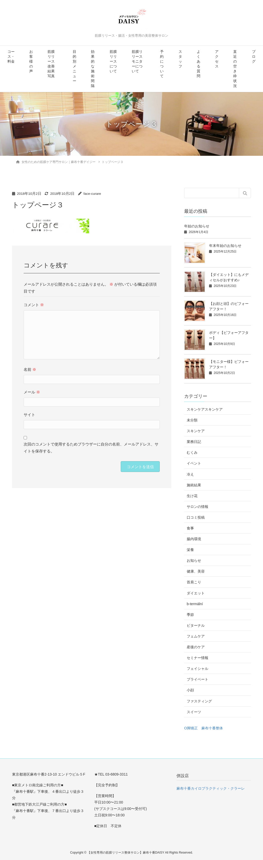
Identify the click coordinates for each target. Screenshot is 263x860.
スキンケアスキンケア (205, 409)
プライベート (197, 679)
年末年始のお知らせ (225, 246)
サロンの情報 (197, 507)
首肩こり (194, 582)
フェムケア (196, 636)
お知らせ (194, 560)
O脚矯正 (191, 728)
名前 (30, 369)
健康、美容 (196, 571)
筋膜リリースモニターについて (137, 61)
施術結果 (194, 485)
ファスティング (199, 701)
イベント (194, 463)
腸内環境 (194, 539)
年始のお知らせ (196, 226)
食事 (190, 528)
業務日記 (194, 442)
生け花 (192, 496)
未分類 (192, 420)
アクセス (217, 59)
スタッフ (180, 59)
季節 (190, 615)
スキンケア (196, 431)
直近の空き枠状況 (235, 69)
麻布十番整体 (212, 728)
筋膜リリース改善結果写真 (51, 64)
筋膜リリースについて (113, 61)
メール (32, 392)
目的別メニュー (74, 66)
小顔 (190, 690)
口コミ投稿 (196, 517)
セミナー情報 (197, 658)
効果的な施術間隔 (93, 69)
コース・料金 (11, 56)
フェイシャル (197, 668)
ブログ (254, 56)
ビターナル (196, 625)
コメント (34, 305)
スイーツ (194, 712)
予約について (162, 64)
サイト (29, 414)
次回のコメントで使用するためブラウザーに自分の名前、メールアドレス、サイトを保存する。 (91, 447)
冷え (190, 474)
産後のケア (196, 647)
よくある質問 (198, 64)
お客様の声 (31, 61)
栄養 (190, 550)
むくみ (192, 452)
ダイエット (196, 593)
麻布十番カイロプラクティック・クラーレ (210, 788)
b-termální (195, 604)
